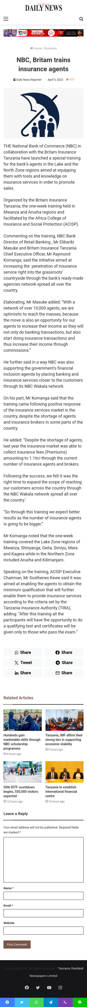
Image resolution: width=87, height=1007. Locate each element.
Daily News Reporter (29, 79)
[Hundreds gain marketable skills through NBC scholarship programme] (22, 720)
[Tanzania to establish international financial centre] (64, 772)
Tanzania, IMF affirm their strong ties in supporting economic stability (64, 739)
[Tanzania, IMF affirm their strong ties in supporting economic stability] (64, 720)
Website (8, 923)
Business (51, 48)
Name (8, 888)
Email (8, 905)
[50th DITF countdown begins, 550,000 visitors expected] (22, 772)
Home (36, 48)
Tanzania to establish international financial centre (61, 791)
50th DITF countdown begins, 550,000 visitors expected (20, 791)
